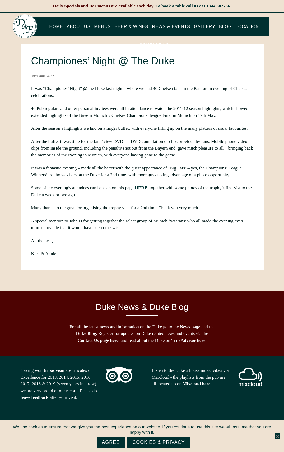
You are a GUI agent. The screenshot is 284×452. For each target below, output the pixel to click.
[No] (277, 436)
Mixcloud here (196, 383)
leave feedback (35, 397)
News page (190, 326)
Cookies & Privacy (158, 442)
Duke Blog (86, 333)
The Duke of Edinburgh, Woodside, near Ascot (25, 26)
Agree (111, 442)
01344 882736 (217, 5)
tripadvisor (54, 370)
